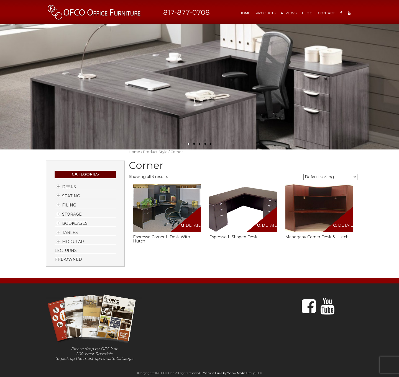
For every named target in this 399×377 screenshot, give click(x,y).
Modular (73, 241)
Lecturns (66, 250)
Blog (307, 13)
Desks (69, 186)
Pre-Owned (68, 259)
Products (265, 13)
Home (134, 152)
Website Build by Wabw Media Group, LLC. (232, 373)
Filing (69, 205)
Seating (71, 195)
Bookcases (75, 223)
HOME (244, 13)
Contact (326, 13)
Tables (70, 232)
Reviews (288, 13)
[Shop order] (330, 177)
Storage (72, 214)
